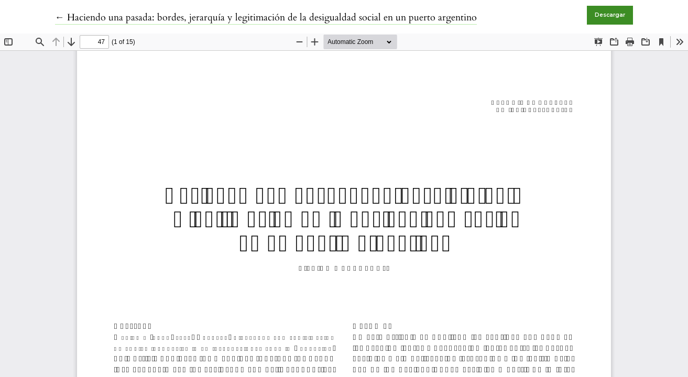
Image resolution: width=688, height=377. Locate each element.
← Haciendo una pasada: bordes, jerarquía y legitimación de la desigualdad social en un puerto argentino (266, 17)
